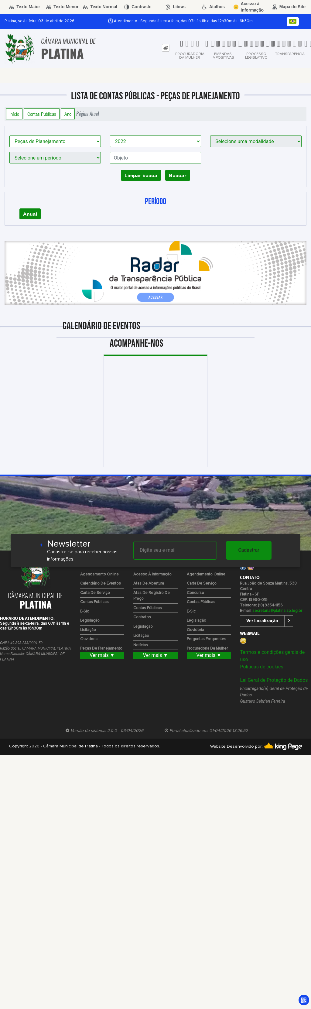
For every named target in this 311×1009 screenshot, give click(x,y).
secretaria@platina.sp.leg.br (277, 611)
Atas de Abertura (148, 583)
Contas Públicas (41, 114)
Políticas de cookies (261, 667)
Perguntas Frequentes (206, 639)
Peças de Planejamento (101, 648)
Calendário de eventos (100, 583)
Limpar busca (141, 175)
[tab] (165, 48)
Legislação (90, 621)
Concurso (195, 593)
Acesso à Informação (152, 574)
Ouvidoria (88, 639)
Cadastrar (248, 550)
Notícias (140, 645)
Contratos (142, 617)
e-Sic (84, 611)
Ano (67, 114)
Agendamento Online (99, 574)
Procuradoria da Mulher (207, 648)
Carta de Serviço (95, 593)
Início (14, 114)
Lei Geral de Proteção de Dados (274, 680)
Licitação (88, 630)
